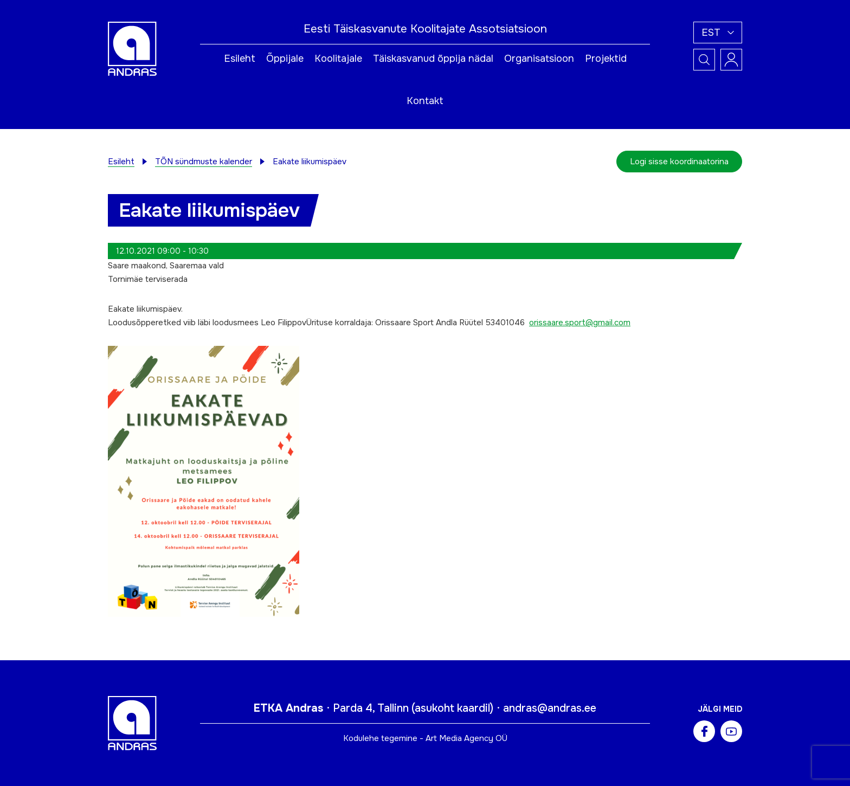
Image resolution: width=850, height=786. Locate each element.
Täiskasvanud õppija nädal (433, 59)
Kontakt (425, 101)
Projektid (606, 59)
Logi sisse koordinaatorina (679, 161)
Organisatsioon (539, 59)
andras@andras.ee (549, 708)
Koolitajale (338, 59)
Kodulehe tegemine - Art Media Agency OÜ (425, 738)
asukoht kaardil (452, 708)
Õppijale (285, 59)
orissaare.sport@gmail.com (579, 322)
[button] (717, 32)
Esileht (239, 59)
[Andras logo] (132, 48)
